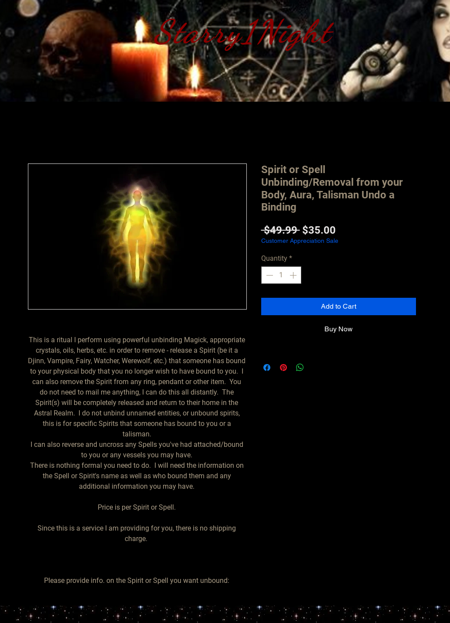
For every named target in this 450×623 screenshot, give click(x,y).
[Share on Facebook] (267, 367)
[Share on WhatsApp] (300, 367)
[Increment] (294, 275)
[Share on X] (316, 367)
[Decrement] (268, 275)
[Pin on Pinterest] (283, 367)
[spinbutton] (281, 275)
